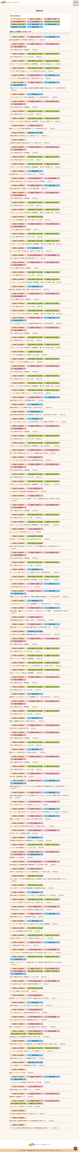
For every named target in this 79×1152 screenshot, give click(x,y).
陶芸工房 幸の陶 (52, 24)
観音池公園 (35, 24)
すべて (18, 19)
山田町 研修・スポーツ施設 (18, 27)
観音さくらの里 (52, 19)
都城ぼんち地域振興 (35, 19)
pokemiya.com (58, 1150)
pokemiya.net (46, 1150)
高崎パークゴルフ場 (18, 24)
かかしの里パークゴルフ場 (52, 21)
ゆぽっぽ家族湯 (35, 21)
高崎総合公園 (35, 27)
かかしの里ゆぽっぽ (18, 21)
